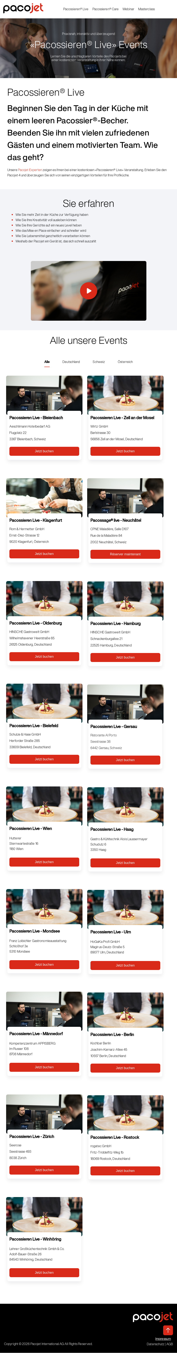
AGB (169, 1344)
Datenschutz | (156, 1344)
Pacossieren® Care (105, 9)
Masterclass (146, 9)
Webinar (129, 9)
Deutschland (71, 361)
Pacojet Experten (30, 169)
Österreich (125, 361)
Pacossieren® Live (76, 9)
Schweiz (99, 361)
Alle (47, 361)
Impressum (163, 1338)
